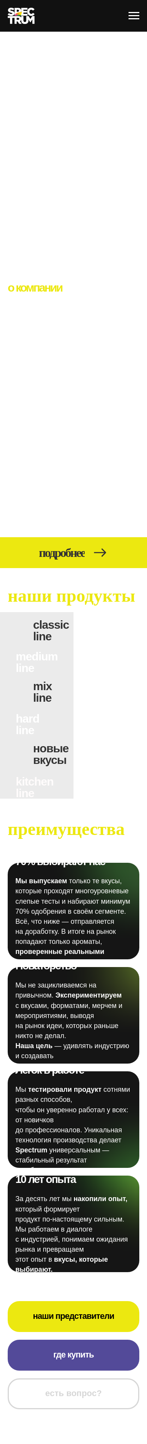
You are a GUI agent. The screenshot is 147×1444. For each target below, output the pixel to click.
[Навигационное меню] (134, 16)
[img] (37, 767)
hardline (27, 724)
